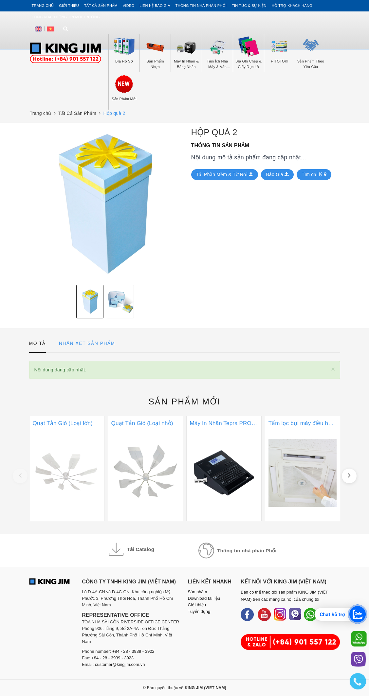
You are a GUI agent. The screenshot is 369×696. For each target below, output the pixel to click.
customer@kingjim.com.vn (120, 664)
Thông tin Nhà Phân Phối (201, 6)
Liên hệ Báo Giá (154, 6)
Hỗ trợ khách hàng (292, 6)
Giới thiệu (69, 6)
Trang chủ (43, 6)
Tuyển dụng (199, 611)
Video (128, 6)
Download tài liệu (204, 598)
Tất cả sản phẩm (101, 6)
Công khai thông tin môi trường (66, 17)
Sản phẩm (184, 401)
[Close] (333, 369)
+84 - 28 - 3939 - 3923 (112, 657)
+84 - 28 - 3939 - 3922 (133, 651)
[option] (105, 204)
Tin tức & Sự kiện (249, 6)
